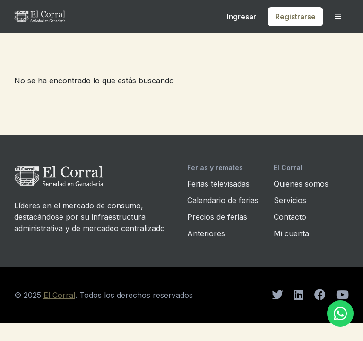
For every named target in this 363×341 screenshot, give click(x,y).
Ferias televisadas (218, 183)
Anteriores (206, 233)
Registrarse (295, 16)
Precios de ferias (217, 217)
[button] (338, 16)
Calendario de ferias (223, 200)
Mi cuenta (291, 233)
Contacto (290, 217)
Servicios (290, 200)
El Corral (59, 295)
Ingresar (241, 16)
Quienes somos (301, 183)
